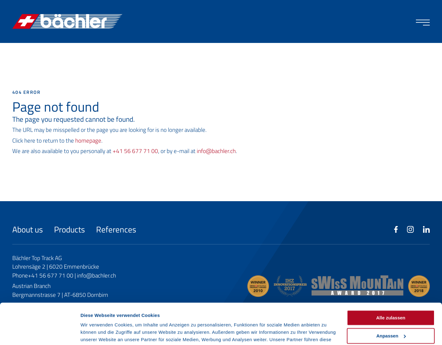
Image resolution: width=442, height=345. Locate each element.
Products (70, 229)
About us (28, 229)
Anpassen (391, 297)
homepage (88, 140)
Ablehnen (390, 315)
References (116, 229)
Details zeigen (95, 332)
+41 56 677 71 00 (135, 150)
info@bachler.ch (216, 150)
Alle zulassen (390, 279)
